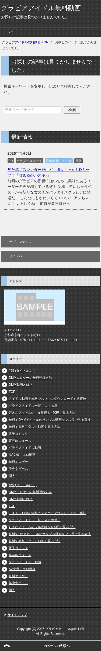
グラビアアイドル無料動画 (41, 8)
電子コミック (18, 434)
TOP (12, 392)
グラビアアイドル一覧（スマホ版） (34, 406)
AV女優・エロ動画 (22, 455)
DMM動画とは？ (21, 385)
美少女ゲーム (18, 469)
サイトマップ (17, 615)
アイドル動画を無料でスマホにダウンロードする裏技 (47, 399)
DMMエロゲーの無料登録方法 (30, 378)
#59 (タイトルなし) (22, 371)
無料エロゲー (18, 462)
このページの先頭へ (54, 646)
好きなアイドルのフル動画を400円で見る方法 (42, 413)
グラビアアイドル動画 (25, 448)
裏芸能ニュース (20, 441)
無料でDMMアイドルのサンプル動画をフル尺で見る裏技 (50, 420)
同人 (12, 476)
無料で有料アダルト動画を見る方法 (34, 427)
